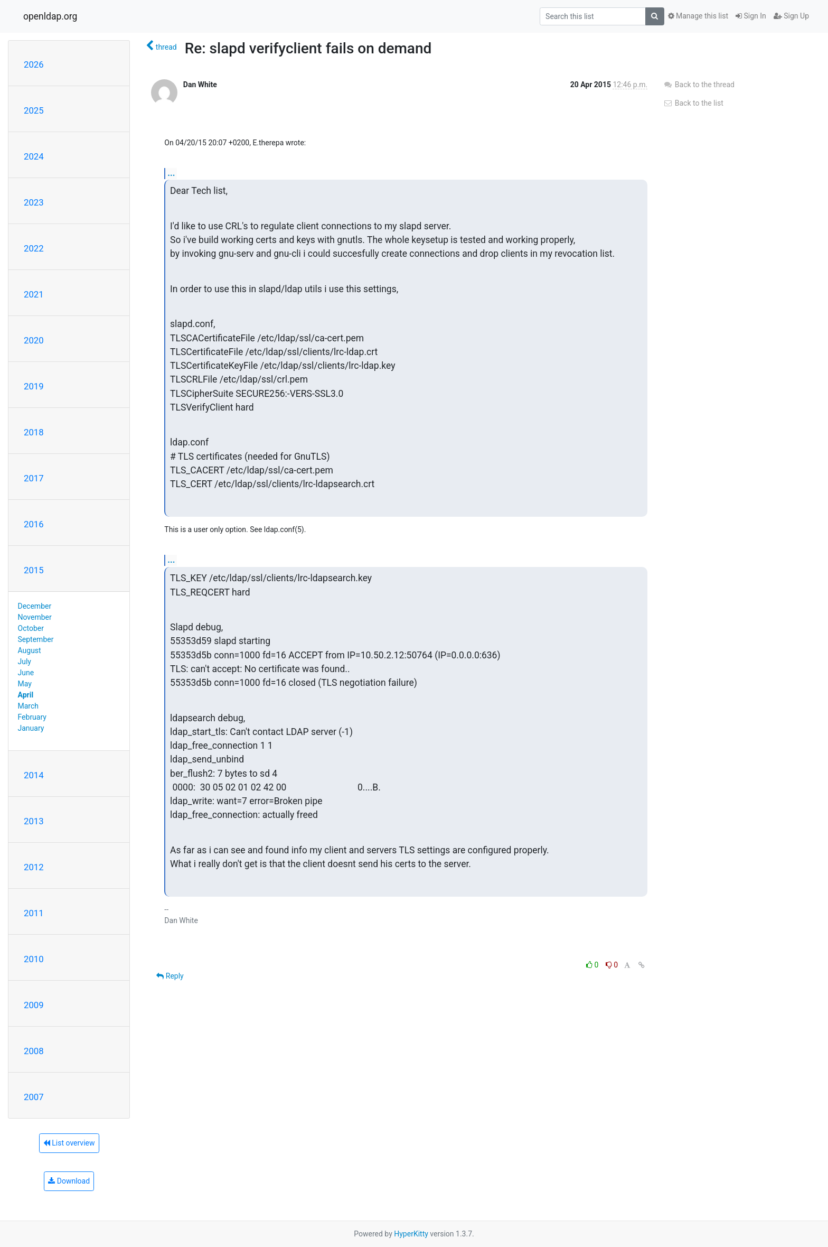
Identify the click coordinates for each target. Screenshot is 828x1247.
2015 (34, 570)
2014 (34, 775)
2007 (34, 1097)
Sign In (751, 16)
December (35, 606)
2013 (34, 821)
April (26, 695)
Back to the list (693, 103)
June (26, 672)
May (25, 684)
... (171, 173)
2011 (34, 913)
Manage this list (698, 16)
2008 (34, 1051)
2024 (34, 156)
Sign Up (791, 16)
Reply (169, 976)
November (35, 617)
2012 (34, 867)
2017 (34, 478)
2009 (34, 1005)
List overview (69, 1143)
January (31, 728)
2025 (34, 110)
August (29, 650)
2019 (34, 386)
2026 (34, 64)
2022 (34, 248)
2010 (34, 959)
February (32, 717)
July (24, 661)
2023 (34, 202)
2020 (34, 340)
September (36, 639)
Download (69, 1181)
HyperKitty (411, 1234)
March (28, 706)
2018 (34, 432)
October (31, 628)
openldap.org (50, 16)
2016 (34, 524)
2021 (34, 294)
